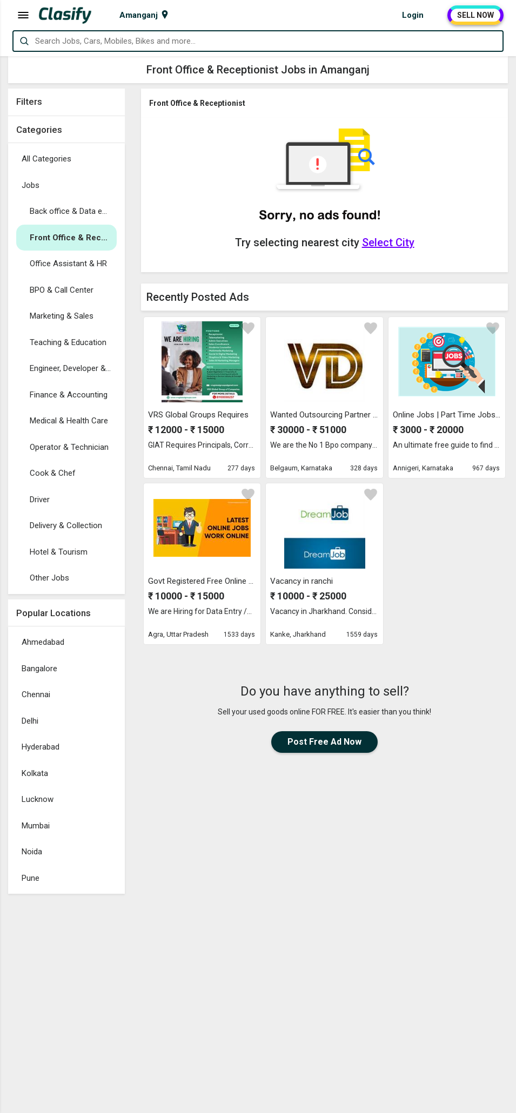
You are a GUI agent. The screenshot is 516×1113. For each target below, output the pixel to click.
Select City (388, 242)
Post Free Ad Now (324, 742)
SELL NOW (475, 15)
